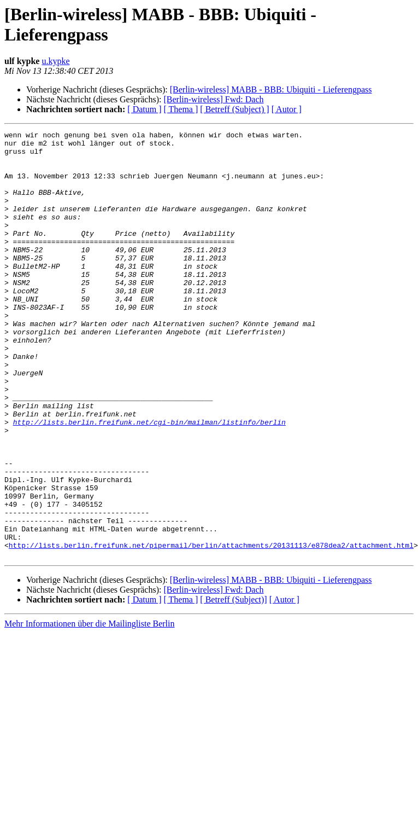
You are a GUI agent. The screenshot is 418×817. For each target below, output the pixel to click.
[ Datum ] (144, 109)
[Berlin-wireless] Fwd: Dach (213, 99)
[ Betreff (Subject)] (233, 684)
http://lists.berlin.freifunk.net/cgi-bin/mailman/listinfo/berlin (149, 481)
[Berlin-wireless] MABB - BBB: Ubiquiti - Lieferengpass (271, 89)
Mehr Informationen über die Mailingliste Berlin (89, 709)
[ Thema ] (181, 109)
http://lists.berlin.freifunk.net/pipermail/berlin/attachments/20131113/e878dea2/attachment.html (211, 629)
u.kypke (55, 61)
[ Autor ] (287, 109)
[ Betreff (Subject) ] (234, 109)
